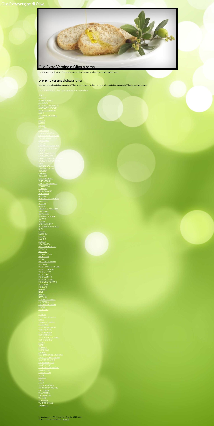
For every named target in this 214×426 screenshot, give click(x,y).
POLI (40, 312)
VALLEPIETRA (43, 390)
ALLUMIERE (43, 103)
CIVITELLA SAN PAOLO (47, 183)
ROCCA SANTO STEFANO (48, 337)
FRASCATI (42, 203)
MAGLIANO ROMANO (47, 246)
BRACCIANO (43, 130)
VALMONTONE (44, 395)
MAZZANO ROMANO (47, 261)
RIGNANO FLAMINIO (46, 322)
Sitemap (66, 419)
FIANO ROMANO (45, 191)
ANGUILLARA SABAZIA (47, 108)
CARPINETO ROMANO (47, 148)
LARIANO (42, 239)
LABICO (41, 231)
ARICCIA (41, 120)
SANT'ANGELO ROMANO (48, 367)
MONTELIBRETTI (45, 277)
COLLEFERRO (44, 186)
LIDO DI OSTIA (44, 244)
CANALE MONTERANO (47, 138)
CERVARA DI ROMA (46, 168)
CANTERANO (43, 140)
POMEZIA (42, 314)
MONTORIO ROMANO (47, 282)
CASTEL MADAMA (45, 156)
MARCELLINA (43, 256)
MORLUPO (43, 287)
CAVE (40, 163)
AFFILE (41, 95)
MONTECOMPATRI (46, 269)
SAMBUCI (42, 352)
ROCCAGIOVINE (45, 340)
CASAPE (41, 150)
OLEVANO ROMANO (47, 299)
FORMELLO (43, 201)
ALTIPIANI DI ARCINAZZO (48, 105)
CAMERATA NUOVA (46, 133)
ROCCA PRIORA (45, 335)
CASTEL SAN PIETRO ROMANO (51, 158)
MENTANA (42, 264)
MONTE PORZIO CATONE (49, 266)
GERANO (42, 219)
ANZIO (41, 113)
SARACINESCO (44, 372)
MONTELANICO (44, 274)
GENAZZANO (43, 214)
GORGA (41, 221)
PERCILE (41, 307)
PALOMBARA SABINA (47, 304)
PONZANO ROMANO (47, 317)
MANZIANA (42, 251)
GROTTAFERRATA (45, 224)
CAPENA (41, 143)
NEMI (40, 292)
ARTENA (41, 125)
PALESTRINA (43, 302)
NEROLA (41, 294)
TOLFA (41, 382)
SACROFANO (43, 350)
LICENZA (42, 241)
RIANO (41, 319)
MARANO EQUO (45, 254)
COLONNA (42, 188)
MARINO (41, 259)
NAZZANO (42, 289)
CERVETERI (42, 171)
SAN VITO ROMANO (46, 360)
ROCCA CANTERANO (47, 327)
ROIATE (41, 342)
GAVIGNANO (43, 211)
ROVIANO (42, 347)
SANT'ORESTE (44, 370)
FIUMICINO (42, 196)
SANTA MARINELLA (46, 362)
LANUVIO (42, 236)
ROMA (41, 345)
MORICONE (43, 284)
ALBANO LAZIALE (45, 100)
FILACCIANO (43, 193)
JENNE (40, 229)
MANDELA (42, 249)
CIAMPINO (42, 173)
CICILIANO (42, 176)
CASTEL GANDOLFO (46, 153)
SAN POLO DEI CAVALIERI (49, 357)
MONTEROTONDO (46, 279)
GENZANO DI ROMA (46, 216)
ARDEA (41, 118)
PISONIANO (43, 309)
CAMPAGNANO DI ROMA (48, 135)
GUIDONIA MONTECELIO (48, 226)
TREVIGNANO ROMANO (48, 387)
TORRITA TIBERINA (46, 385)
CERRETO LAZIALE (46, 166)
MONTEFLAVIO (44, 272)
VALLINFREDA (44, 393)
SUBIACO (42, 377)
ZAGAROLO (43, 405)
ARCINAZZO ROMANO (47, 115)
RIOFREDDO (43, 324)
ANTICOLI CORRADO (47, 110)
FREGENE (42, 206)
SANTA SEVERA (44, 365)
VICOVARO (43, 400)
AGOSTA (42, 98)
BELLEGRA (42, 128)
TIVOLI (41, 380)
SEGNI (41, 375)
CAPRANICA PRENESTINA (48, 145)
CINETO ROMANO (45, 178)
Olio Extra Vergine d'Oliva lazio (75, 90)
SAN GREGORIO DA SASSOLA (50, 355)
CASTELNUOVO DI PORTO (49, 161)
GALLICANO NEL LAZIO (48, 208)
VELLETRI (42, 398)
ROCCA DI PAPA (45, 332)
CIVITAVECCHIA (44, 181)
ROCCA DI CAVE (45, 330)
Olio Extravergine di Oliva (22, 3)
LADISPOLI (42, 234)
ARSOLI (41, 123)
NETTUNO (42, 297)
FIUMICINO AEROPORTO (48, 198)
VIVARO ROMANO (45, 403)
